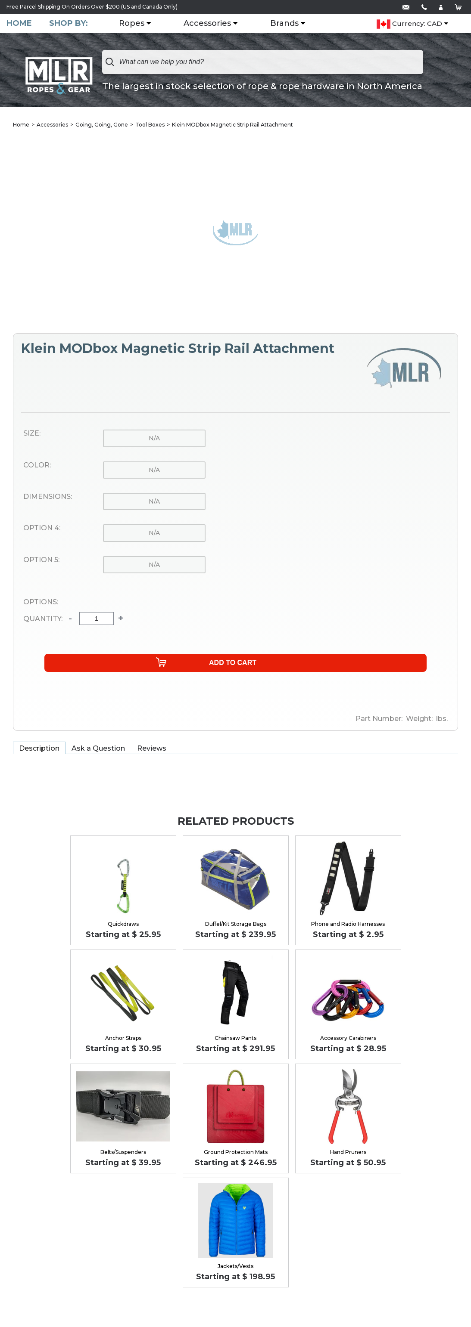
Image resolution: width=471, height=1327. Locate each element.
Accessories (207, 23)
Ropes (131, 23)
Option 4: (41, 528)
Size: (32, 433)
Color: (37, 465)
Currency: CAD (409, 24)
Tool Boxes (150, 124)
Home (19, 23)
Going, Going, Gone (101, 124)
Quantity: (42, 619)
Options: (40, 602)
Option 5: (41, 560)
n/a (154, 438)
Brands (284, 23)
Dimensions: (47, 497)
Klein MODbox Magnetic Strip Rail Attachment (232, 124)
